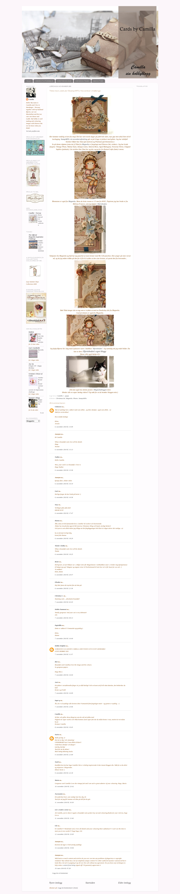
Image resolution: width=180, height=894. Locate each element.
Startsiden (90, 882)
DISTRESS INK (64, 81)
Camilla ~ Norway (35, 213)
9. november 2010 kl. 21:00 (64, 755)
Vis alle (42, 413)
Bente (57, 562)
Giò (56, 826)
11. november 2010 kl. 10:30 (64, 802)
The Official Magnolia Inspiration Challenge (36, 237)
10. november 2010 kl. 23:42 (64, 786)
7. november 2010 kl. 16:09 (64, 693)
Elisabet (57, 582)
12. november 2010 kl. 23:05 (64, 834)
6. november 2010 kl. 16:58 (64, 497)
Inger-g (57, 700)
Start (29, 81)
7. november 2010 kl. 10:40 (64, 638)
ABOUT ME (98, 81)
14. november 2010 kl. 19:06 (64, 848)
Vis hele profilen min (33, 131)
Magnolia (85, 144)
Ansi (56, 682)
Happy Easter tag (40, 402)
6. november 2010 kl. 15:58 (64, 470)
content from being (69, 865)
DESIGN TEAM (82, 81)
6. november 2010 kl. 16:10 (64, 484)
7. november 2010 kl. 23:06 (64, 707)
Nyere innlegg (55, 882)
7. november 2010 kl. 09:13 (64, 618)
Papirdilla (58, 625)
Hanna (57, 521)
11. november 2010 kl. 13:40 (64, 818)
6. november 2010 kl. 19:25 (64, 554)
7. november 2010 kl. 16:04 (64, 675)
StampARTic (83, 398)
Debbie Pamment (61, 609)
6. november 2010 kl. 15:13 (64, 449)
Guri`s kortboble (34, 348)
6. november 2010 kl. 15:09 (64, 427)
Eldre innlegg (124, 882)
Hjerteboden (102, 204)
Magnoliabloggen (100, 390)
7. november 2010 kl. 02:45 (64, 602)
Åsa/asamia (59, 794)
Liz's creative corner (62, 810)
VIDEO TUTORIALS (44, 81)
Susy (56, 505)
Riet (56, 662)
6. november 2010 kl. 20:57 (64, 575)
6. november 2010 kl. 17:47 (64, 513)
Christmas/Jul (60, 398)
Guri (56, 491)
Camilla (57, 714)
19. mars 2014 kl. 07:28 (63, 868)
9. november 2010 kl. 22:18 (64, 773)
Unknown (58, 407)
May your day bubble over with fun (41, 338)
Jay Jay (31, 364)
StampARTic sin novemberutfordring (74, 139)
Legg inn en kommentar (60, 873)
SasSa (57, 734)
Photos (75, 398)
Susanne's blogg (34, 398)
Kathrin (31, 332)
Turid (57, 762)
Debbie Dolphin (60, 646)
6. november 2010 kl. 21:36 (64, 588)
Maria (57, 780)
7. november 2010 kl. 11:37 (64, 654)
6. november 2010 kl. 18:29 (64, 538)
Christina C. (59, 596)
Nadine (57, 457)
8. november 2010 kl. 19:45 (64, 727)
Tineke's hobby (60, 546)
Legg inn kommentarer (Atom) (68, 888)
